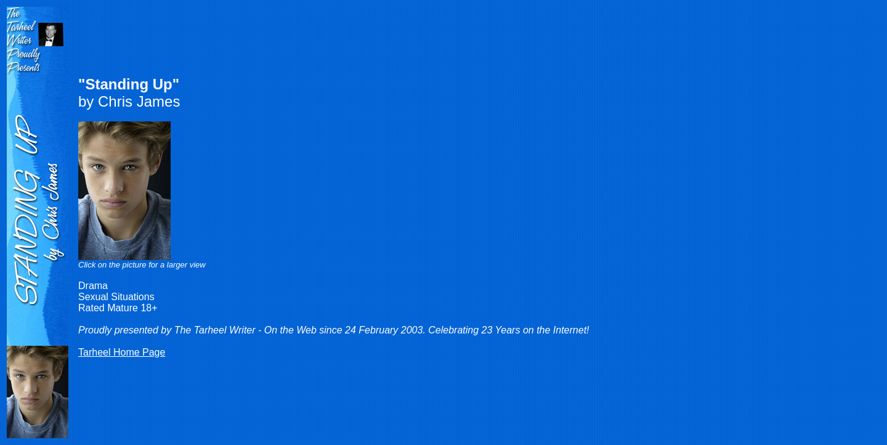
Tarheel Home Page (121, 352)
